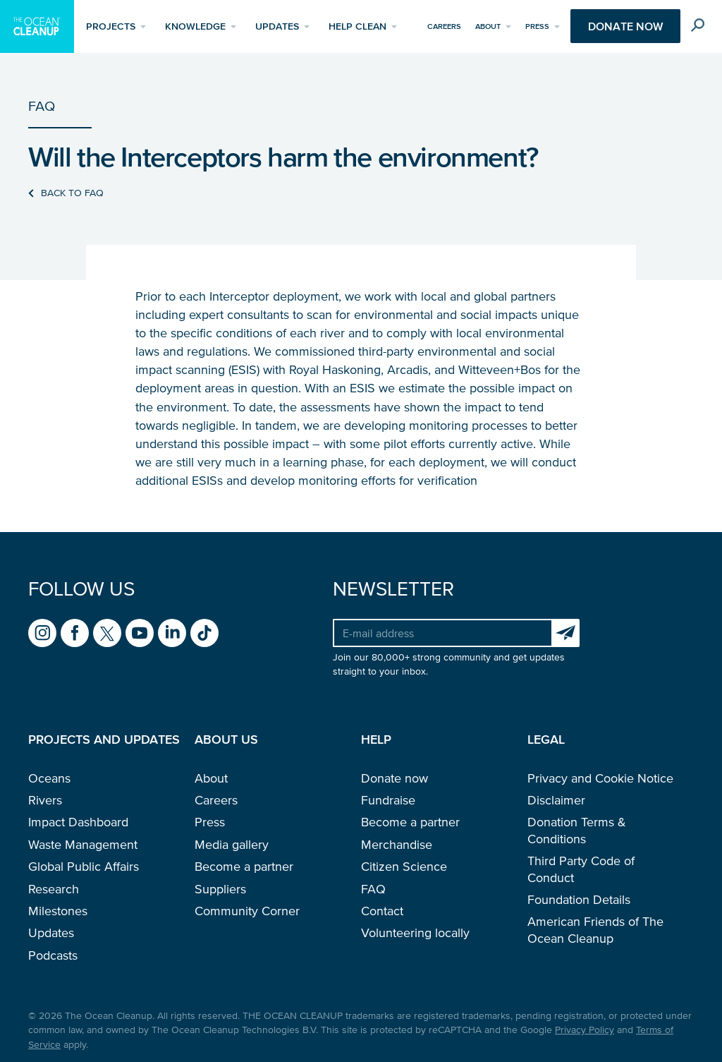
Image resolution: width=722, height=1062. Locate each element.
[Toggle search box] (699, 28)
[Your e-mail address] (442, 633)
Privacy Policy (584, 1030)
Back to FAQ (72, 193)
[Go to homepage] (37, 26)
